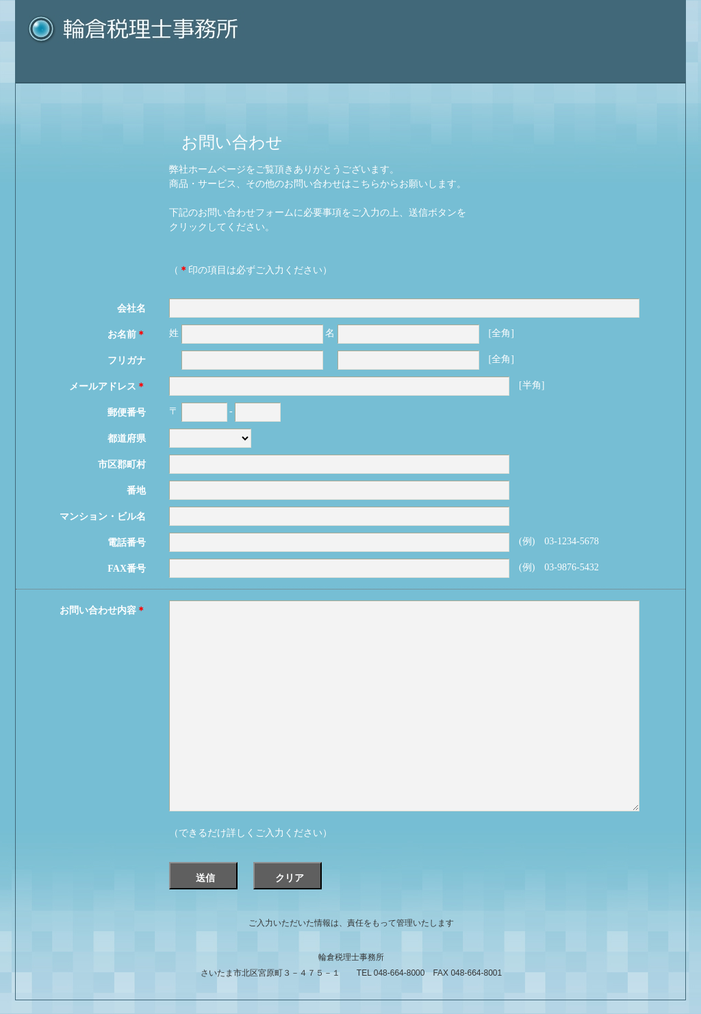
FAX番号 (126, 568)
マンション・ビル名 (103, 516)
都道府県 (126, 438)
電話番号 (126, 542)
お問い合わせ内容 (103, 610)
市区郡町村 (122, 464)
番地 (136, 490)
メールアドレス (107, 386)
